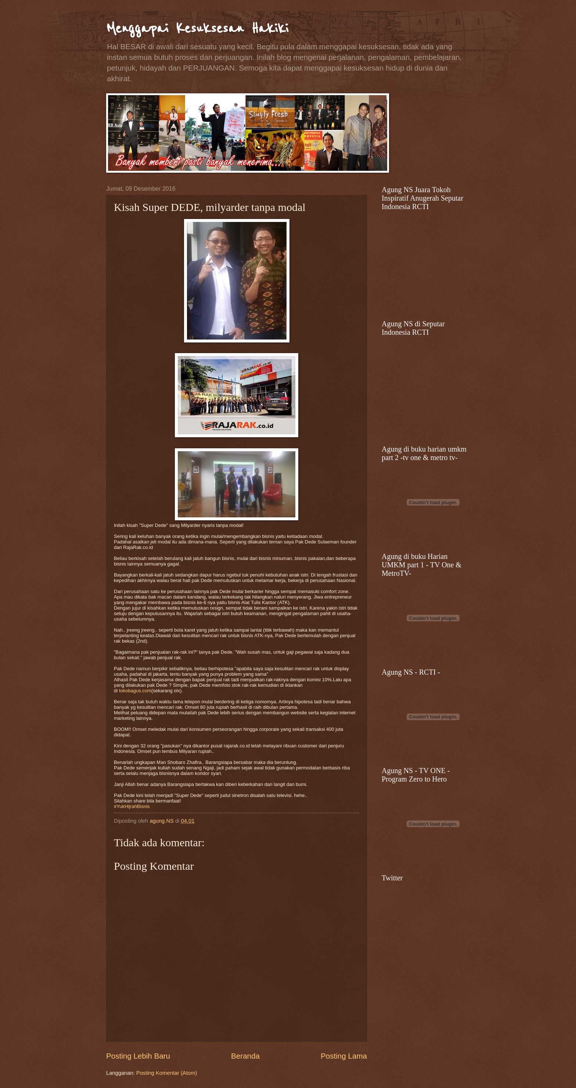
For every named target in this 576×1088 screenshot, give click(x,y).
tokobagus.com (135, 690)
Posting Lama (344, 1056)
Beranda (245, 1056)
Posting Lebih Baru (138, 1056)
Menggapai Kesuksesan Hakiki (197, 28)
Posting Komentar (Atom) (166, 1073)
